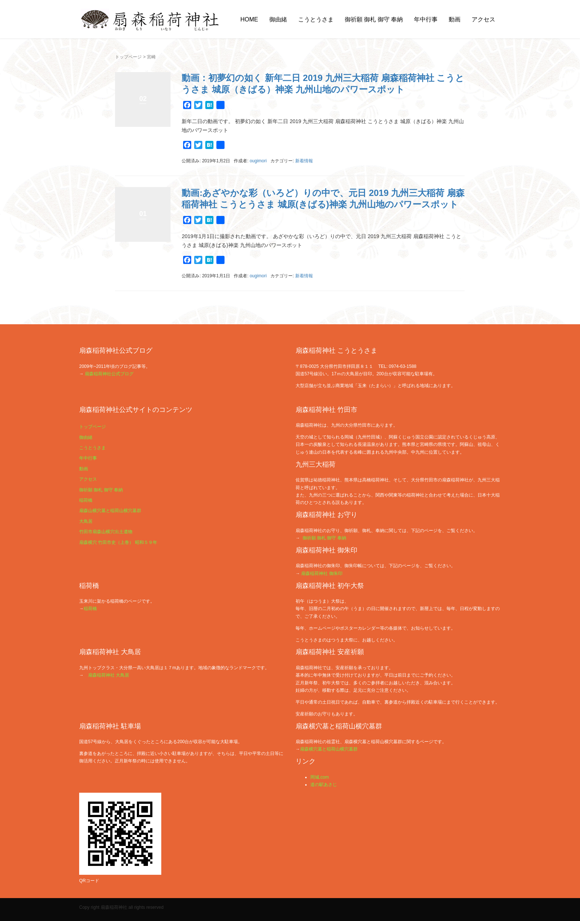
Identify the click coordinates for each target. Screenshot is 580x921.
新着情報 (304, 160)
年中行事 (426, 19)
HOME (249, 19)
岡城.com (319, 777)
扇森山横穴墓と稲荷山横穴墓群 (110, 510)
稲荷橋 (85, 500)
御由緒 (278, 19)
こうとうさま (316, 19)
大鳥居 (85, 521)
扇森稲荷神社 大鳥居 (108, 675)
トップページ (128, 57)
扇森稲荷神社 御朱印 (321, 573)
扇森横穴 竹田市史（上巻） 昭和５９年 (118, 542)
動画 (455, 19)
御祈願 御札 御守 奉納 (374, 19)
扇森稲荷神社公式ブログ (109, 373)
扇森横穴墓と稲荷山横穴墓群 (329, 749)
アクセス (483, 19)
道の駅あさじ (323, 784)
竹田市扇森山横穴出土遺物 (105, 531)
